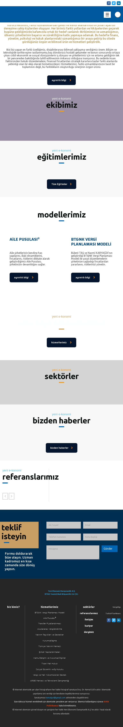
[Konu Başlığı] (100, 537)
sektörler (89, 606)
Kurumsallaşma (50, 641)
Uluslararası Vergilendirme (49, 629)
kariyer (89, 625)
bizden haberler (61, 448)
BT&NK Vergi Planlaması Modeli (50, 613)
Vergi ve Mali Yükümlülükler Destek (49, 675)
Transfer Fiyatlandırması (49, 624)
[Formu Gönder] (108, 548)
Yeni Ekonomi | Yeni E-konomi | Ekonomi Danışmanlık (19, 14)
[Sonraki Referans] (11, 496)
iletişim (89, 619)
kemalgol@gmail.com (56, 698)
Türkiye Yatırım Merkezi (49, 646)
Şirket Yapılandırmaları (49, 652)
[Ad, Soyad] (63, 525)
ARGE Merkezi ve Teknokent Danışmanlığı (49, 681)
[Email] (100, 525)
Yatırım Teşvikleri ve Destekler (49, 635)
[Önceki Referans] (5, 496)
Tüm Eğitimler (61, 184)
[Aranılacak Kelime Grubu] (118, 14)
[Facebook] (108, 3)
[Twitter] (113, 3)
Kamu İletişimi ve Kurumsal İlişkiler (49, 658)
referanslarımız (89, 613)
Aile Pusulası (49, 618)
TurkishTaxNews (113, 613)
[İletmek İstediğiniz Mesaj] (72, 552)
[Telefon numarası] (63, 537)
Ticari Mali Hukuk (49, 664)
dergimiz (89, 632)
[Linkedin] (118, 3)
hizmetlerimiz (61, 342)
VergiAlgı (117, 607)
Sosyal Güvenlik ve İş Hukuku (49, 669)
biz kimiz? (13, 606)
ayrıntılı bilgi (61, 80)
